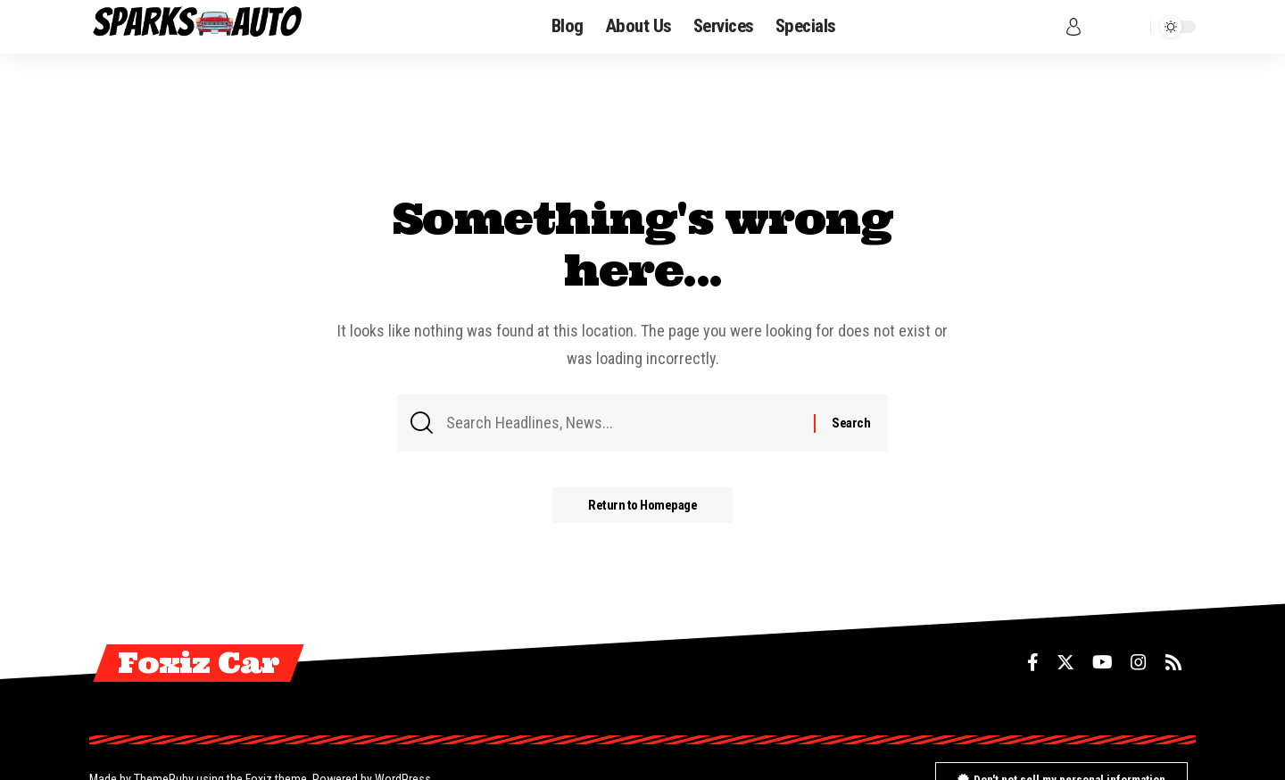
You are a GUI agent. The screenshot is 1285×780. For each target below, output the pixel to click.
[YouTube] (1102, 662)
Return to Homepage (642, 505)
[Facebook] (1033, 662)
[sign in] (1073, 27)
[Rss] (1173, 662)
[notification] (1103, 26)
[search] (1132, 27)
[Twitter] (1065, 662)
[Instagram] (1139, 662)
